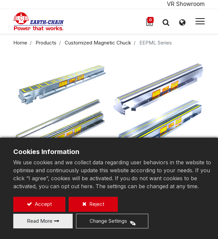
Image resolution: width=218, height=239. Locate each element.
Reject (96, 204)
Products (46, 43)
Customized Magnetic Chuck (98, 43)
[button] (166, 22)
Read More (39, 221)
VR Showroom (186, 4)
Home (20, 43)
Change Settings (108, 221)
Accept (43, 204)
